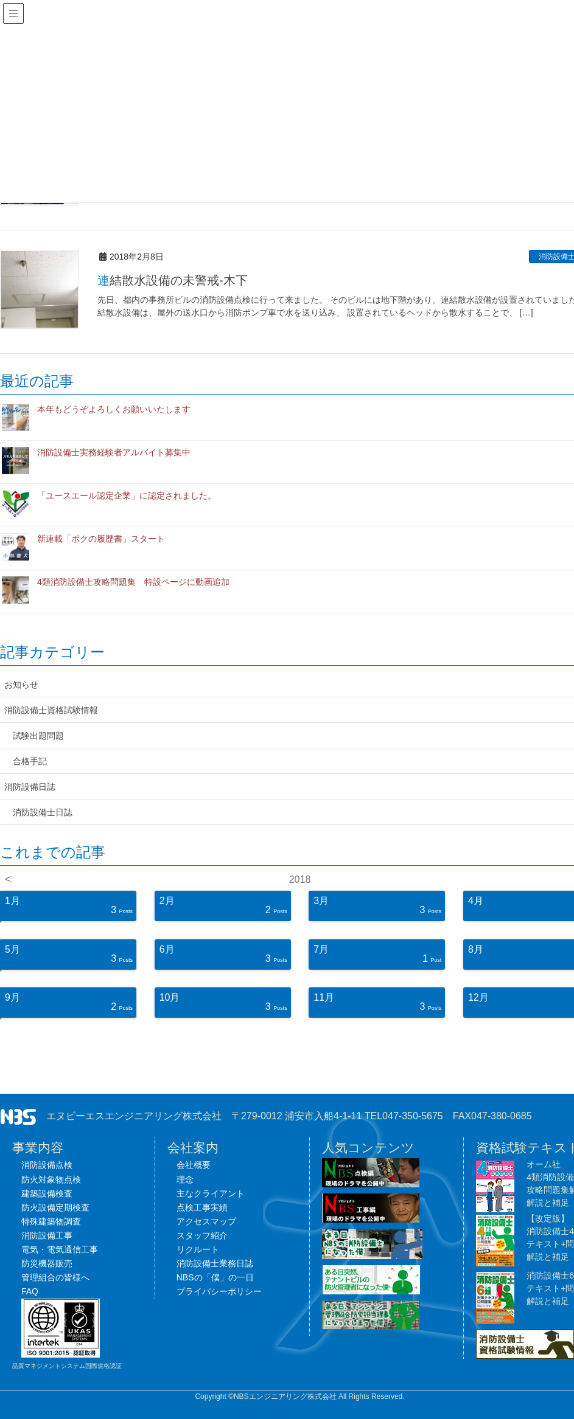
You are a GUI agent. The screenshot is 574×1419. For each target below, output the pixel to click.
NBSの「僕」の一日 (215, 1277)
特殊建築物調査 (51, 1221)
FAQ (29, 1291)
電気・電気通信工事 (59, 1249)
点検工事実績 (202, 1207)
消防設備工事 (46, 1235)
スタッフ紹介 (202, 1235)
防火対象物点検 (51, 1179)
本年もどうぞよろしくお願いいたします (114, 409)
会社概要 (194, 1165)
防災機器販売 (46, 1263)
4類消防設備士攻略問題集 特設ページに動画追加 (133, 582)
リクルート (198, 1249)
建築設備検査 (46, 1193)
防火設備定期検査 (55, 1207)
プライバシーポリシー (219, 1291)
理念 (185, 1179)
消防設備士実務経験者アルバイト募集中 (114, 452)
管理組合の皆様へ (55, 1277)
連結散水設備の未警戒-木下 (172, 280)
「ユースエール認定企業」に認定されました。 (126, 495)
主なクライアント (211, 1193)
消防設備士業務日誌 (215, 1263)
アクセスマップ (206, 1221)
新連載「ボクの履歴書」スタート (101, 539)
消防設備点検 (46, 1165)
